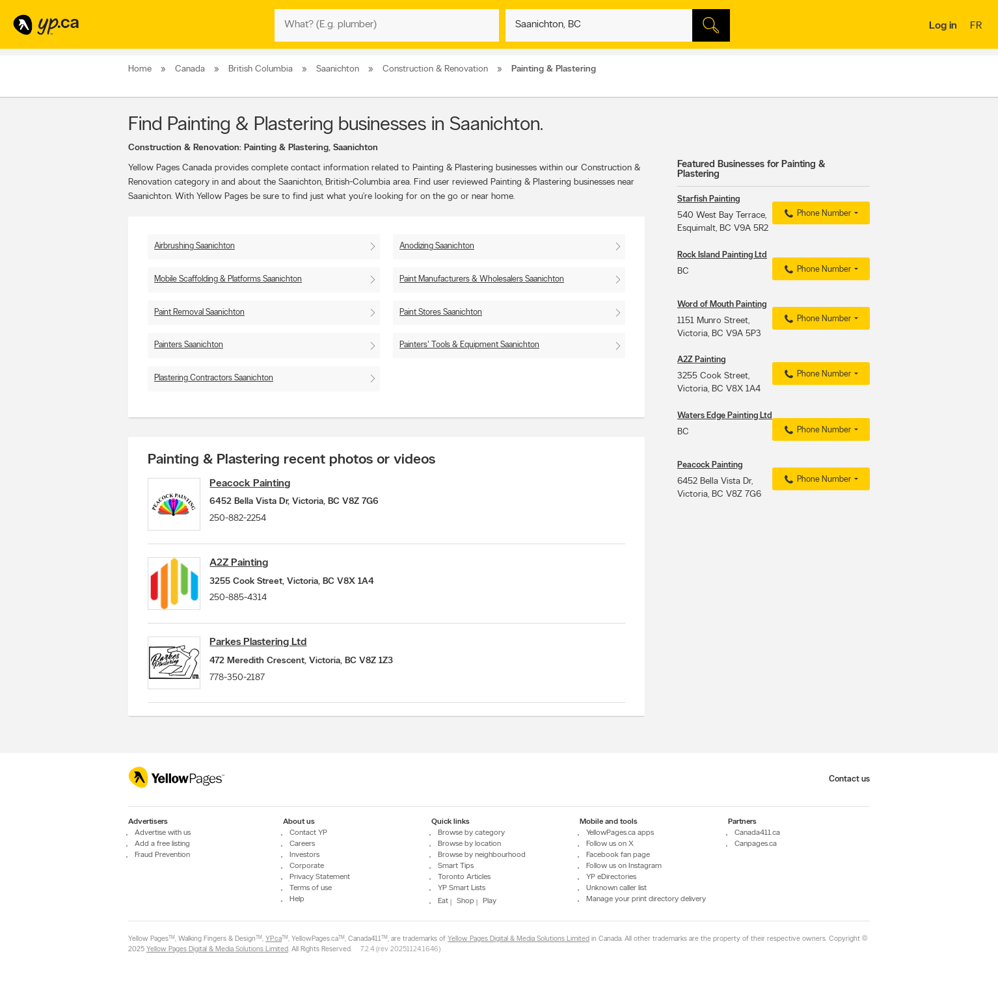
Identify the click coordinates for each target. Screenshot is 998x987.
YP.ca (273, 939)
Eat (443, 901)
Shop (465, 901)
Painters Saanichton (188, 345)
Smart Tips (456, 866)
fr (977, 26)
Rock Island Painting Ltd (722, 255)
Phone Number (816, 214)
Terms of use (311, 888)
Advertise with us (163, 833)
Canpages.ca (756, 844)
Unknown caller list (616, 888)
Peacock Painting (259, 484)
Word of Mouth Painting (721, 304)
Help (297, 899)
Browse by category (471, 833)
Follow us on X (610, 844)
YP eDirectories (611, 877)
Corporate (307, 866)
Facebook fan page (618, 855)
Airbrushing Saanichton (194, 246)
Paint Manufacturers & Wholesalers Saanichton (481, 279)
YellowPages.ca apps (620, 833)
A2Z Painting (248, 569)
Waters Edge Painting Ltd (724, 416)
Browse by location (469, 844)
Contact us (849, 779)
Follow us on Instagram (624, 866)
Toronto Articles (464, 877)
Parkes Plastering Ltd (267, 654)
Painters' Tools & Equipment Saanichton (469, 345)
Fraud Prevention (162, 855)
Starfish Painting (708, 199)
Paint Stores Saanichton (440, 312)
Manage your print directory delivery (646, 899)
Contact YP (308, 833)
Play (489, 901)
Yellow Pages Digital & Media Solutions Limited (518, 939)
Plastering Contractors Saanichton (213, 378)
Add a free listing (162, 844)
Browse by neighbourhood (482, 855)
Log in (943, 26)
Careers (302, 844)
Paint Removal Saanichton (199, 312)
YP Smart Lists (461, 888)
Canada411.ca (757, 833)
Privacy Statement (320, 877)
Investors (304, 855)
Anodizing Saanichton (436, 246)
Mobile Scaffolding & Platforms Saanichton (228, 279)
